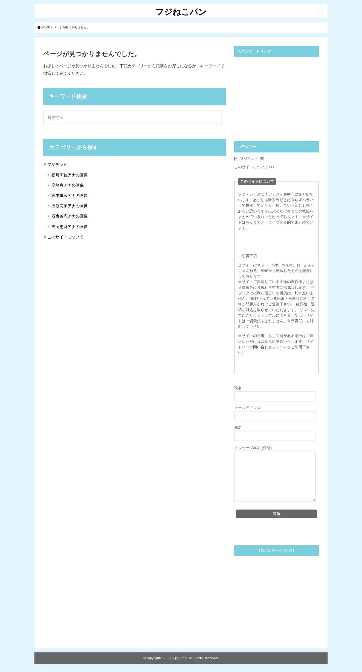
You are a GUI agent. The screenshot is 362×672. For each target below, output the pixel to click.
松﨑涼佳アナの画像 (70, 175)
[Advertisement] (276, 95)
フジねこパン (181, 12)
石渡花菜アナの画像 (70, 205)
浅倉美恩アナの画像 (70, 216)
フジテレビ (57, 164)
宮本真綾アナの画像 (70, 195)
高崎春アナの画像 (68, 185)
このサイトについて (65, 237)
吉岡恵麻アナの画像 (70, 226)
